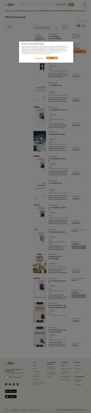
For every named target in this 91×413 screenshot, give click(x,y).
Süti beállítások (39, 58)
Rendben (52, 57)
